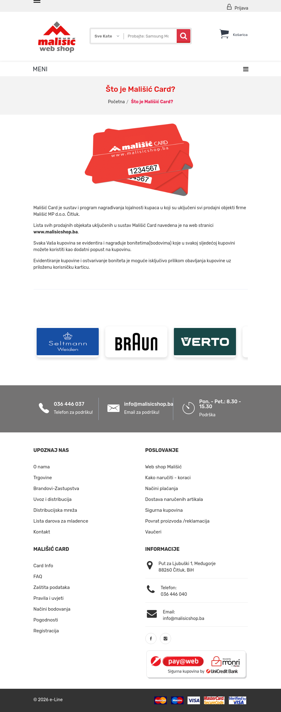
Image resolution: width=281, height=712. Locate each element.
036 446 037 (69, 404)
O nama (42, 467)
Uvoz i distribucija (53, 499)
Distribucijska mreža (55, 510)
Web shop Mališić (163, 467)
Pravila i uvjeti (49, 598)
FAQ (38, 576)
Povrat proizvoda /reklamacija (177, 521)
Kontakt (42, 532)
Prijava (237, 7)
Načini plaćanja (161, 488)
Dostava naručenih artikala (174, 499)
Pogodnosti (46, 620)
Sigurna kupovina (164, 510)
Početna (116, 101)
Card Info (43, 565)
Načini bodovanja (52, 609)
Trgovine (43, 477)
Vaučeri (153, 532)
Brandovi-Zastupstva (56, 488)
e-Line (56, 699)
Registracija (46, 631)
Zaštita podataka (52, 587)
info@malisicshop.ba (148, 404)
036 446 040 (174, 594)
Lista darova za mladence (61, 521)
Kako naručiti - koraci (168, 477)
